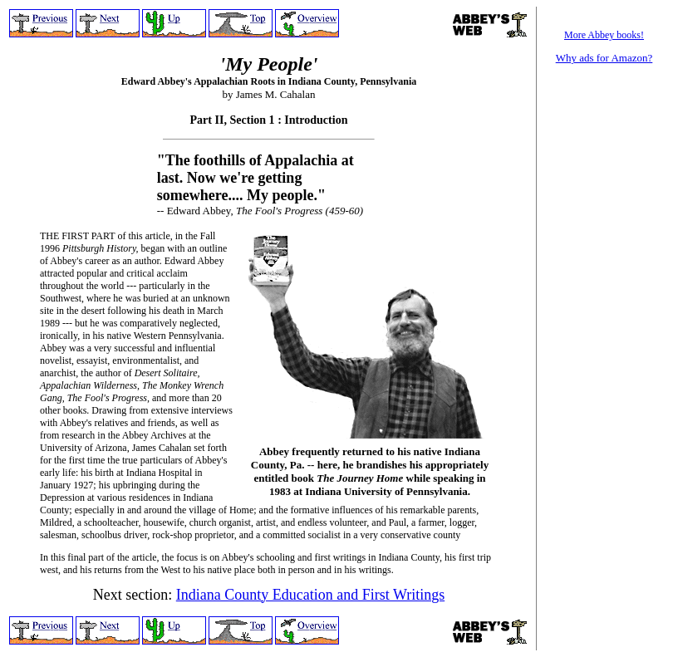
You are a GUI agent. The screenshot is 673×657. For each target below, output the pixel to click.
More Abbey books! (604, 35)
